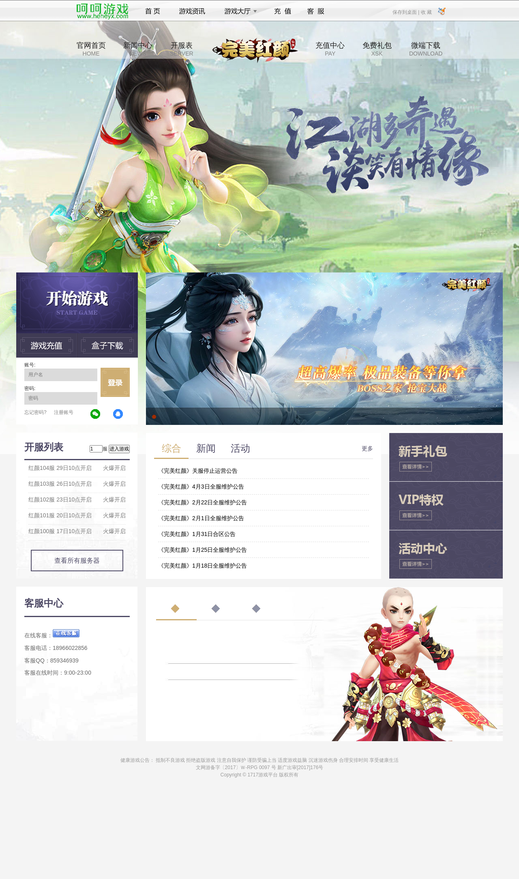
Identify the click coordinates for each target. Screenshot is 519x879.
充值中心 (330, 49)
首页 (153, 11)
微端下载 (425, 49)
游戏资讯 (192, 11)
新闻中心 (137, 49)
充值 (282, 11)
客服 (316, 11)
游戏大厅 (238, 11)
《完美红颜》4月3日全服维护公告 (201, 486)
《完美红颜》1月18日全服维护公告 (202, 565)
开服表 (181, 49)
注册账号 (63, 412)
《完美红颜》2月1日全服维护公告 (201, 518)
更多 (367, 448)
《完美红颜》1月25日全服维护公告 (202, 550)
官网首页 (91, 49)
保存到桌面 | (406, 12)
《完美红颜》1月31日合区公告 (197, 534)
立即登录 (115, 382)
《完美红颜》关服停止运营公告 (198, 470)
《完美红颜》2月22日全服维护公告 (202, 502)
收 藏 (426, 12)
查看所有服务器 (77, 560)
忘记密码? (35, 412)
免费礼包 (377, 49)
